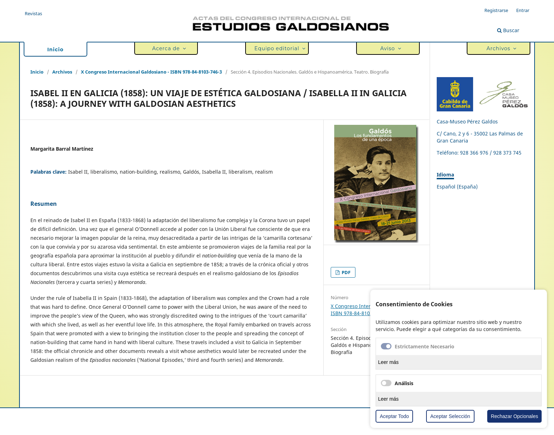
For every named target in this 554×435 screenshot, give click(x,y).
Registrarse (496, 10)
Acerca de (167, 48)
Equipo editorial (278, 48)
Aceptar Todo (394, 416)
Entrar (522, 10)
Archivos (500, 48)
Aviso (389, 48)
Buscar (508, 30)
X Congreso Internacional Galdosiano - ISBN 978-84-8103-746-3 (151, 72)
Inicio (55, 49)
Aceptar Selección (450, 416)
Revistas (33, 13)
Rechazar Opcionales (514, 416)
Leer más (388, 362)
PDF (345, 272)
